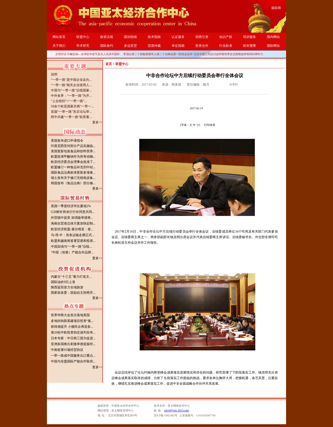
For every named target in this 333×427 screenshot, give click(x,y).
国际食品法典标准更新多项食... (73, 172)
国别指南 (130, 37)
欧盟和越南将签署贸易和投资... (73, 241)
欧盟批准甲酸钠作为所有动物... (73, 156)
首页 (108, 64)
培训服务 (249, 37)
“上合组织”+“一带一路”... (69, 101)
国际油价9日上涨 (63, 282)
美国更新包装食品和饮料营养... (73, 151)
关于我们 (58, 45)
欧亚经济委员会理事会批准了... (73, 162)
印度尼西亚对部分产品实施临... (73, 146)
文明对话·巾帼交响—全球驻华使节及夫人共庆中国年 (87, 54)
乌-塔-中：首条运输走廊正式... (72, 235)
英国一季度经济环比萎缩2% (71, 206)
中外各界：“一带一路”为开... (71, 95)
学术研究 (82, 45)
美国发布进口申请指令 (67, 140)
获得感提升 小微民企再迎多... (72, 326)
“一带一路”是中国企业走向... (71, 79)
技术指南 (154, 37)
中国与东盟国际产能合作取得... (73, 361)
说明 (54, 74)
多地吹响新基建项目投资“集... (72, 321)
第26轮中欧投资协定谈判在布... (73, 332)
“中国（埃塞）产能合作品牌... (72, 252)
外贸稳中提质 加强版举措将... (72, 217)
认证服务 (178, 37)
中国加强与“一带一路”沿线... (71, 246)
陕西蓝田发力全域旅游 (67, 287)
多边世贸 (130, 45)
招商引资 (201, 37)
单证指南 (178, 45)
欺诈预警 (249, 45)
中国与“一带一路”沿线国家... (71, 90)
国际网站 (273, 45)
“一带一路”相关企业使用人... (71, 85)
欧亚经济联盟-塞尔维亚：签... (72, 229)
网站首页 (58, 37)
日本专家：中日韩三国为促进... (73, 338)
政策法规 (106, 37)
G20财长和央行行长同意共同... (73, 212)
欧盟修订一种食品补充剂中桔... (73, 167)
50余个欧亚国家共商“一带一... (72, 106)
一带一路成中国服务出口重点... (73, 355)
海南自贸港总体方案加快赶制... (73, 223)
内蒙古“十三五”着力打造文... (71, 276)
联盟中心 (82, 37)
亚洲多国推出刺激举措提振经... (73, 344)
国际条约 (106, 45)
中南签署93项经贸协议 (67, 350)
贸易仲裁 (154, 45)
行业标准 (225, 45)
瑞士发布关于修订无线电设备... (73, 178)
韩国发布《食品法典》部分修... (73, 183)
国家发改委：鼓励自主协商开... (73, 292)
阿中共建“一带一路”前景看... (71, 117)
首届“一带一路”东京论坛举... (71, 111)
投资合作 (201, 45)
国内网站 (273, 37)
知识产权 (225, 37)
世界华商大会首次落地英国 (70, 315)
